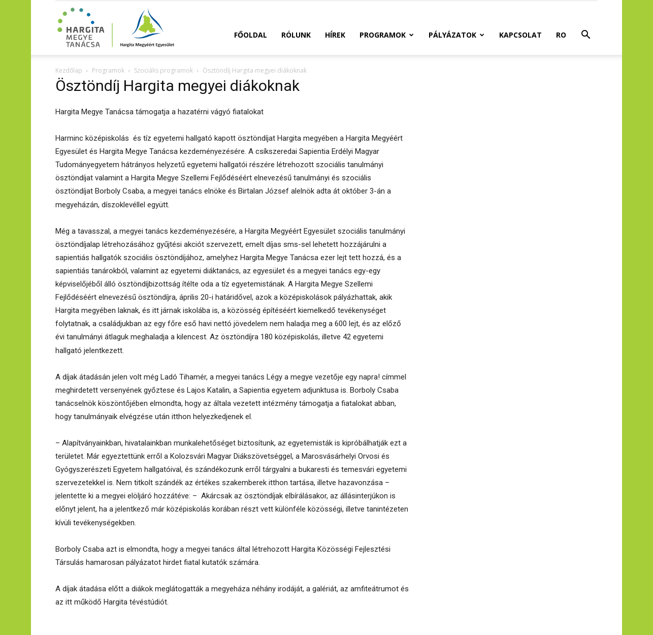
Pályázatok (456, 35)
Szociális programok (163, 70)
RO (561, 35)
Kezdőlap (68, 70)
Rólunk (296, 35)
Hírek (335, 35)
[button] (585, 36)
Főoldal (250, 35)
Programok (387, 35)
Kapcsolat (520, 35)
